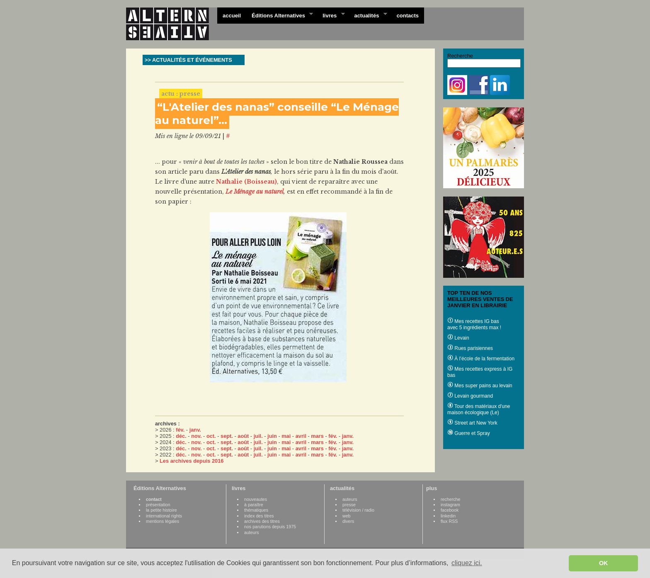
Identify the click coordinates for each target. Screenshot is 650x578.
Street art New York (472, 423)
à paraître (253, 504)
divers (348, 521)
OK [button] (603, 563)
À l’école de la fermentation (480, 359)
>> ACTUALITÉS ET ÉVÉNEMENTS (188, 60)
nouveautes (255, 499)
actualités (368, 15)
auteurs (251, 532)
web (346, 515)
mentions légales (162, 521)
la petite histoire (161, 510)
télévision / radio (358, 510)
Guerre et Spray (468, 433)
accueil (232, 15)
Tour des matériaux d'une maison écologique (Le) (478, 409)
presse (349, 504)
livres (330, 15)
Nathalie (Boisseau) (246, 181)
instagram (450, 504)
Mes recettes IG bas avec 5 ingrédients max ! (474, 324)
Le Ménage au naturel (255, 191)
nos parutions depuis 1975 (270, 526)
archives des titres (262, 521)
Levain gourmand (470, 396)
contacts (408, 15)
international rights (164, 515)
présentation (158, 504)
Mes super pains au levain (479, 386)
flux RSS (449, 521)
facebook (449, 510)
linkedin (448, 515)
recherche (450, 499)
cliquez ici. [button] (466, 562)
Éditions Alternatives (279, 15)
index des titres (259, 515)
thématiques (256, 510)
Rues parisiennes (470, 348)
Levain (458, 338)
